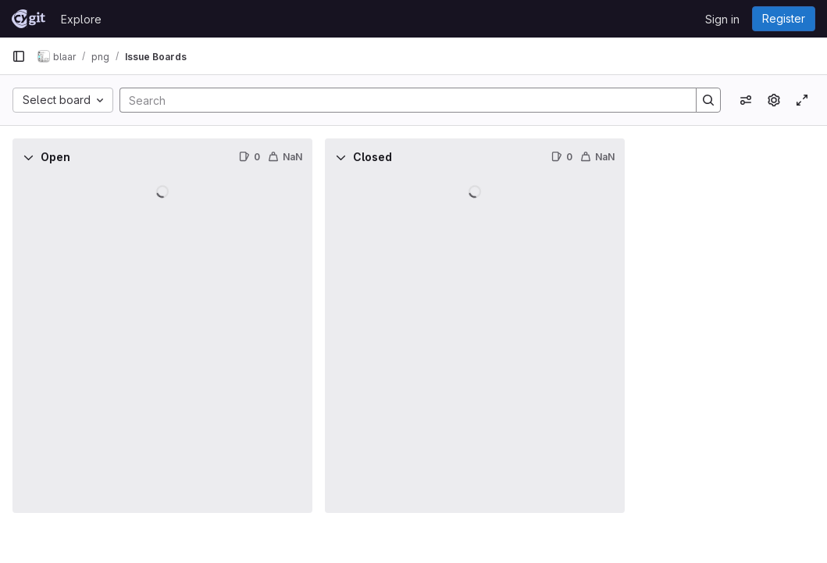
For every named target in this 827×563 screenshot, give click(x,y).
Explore (81, 19)
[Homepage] (28, 18)
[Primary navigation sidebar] (18, 56)
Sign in (722, 19)
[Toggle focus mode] (802, 100)
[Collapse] (28, 157)
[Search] (400, 100)
